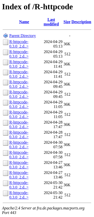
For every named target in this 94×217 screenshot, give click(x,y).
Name (24, 22)
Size (66, 22)
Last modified (51, 21)
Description (81, 22)
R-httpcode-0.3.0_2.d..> (19, 44)
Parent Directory (22, 35)
